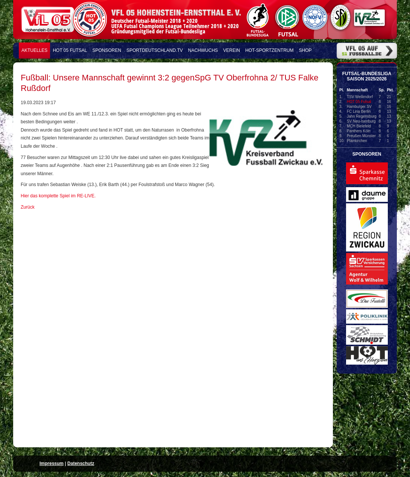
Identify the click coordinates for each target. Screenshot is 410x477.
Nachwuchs (203, 50)
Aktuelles (34, 50)
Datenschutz (80, 463)
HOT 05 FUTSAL (70, 50)
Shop (305, 50)
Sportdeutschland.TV (154, 50)
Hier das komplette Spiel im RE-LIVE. (58, 195)
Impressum (51, 463)
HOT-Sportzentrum (269, 50)
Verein (231, 50)
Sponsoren (107, 50)
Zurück (28, 207)
